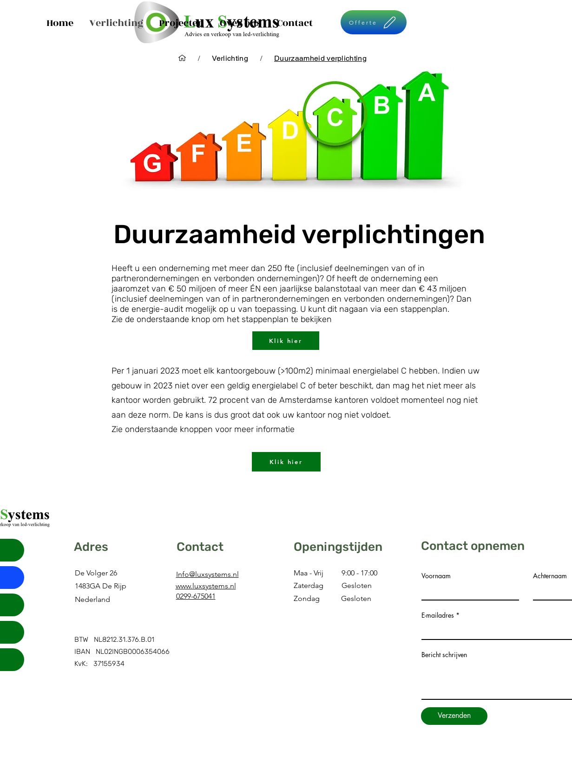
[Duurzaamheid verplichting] (320, 58)
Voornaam (436, 576)
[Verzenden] (454, 716)
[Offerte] (374, 22)
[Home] (182, 58)
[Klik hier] (285, 340)
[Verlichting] (230, 58)
